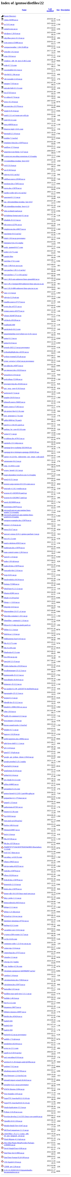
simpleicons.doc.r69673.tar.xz (15, 229)
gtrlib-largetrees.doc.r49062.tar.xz (16, 739)
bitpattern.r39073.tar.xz (12, 1007)
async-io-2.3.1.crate (11, 1048)
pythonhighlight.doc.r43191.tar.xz (16, 352)
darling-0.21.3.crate (11, 925)
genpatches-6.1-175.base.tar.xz (15, 798)
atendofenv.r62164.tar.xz (13, 1044)
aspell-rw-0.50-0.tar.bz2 (12, 1053)
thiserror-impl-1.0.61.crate (13, 129)
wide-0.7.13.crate (10, 65)
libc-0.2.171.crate (10, 643)
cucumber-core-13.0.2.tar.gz (14, 930)
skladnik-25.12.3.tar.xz (12, 220)
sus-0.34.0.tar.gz (10, 170)
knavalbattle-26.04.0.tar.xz (13, 680)
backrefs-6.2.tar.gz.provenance (15, 1035)
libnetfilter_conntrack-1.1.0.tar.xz (16, 620)
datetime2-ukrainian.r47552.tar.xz (16, 921)
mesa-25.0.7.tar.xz (10, 529)
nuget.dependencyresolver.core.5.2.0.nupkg (20, 475)
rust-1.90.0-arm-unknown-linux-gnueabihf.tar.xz (21, 279)
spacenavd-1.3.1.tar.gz (12, 197)
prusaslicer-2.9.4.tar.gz (12, 375)
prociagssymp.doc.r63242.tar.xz (15, 384)
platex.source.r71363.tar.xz (14, 407)
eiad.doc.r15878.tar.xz (12, 871)
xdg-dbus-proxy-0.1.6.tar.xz (14, 38)
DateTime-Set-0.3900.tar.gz (14, 1153)
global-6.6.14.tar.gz (11, 775)
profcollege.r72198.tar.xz (13, 379)
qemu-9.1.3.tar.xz (10, 338)
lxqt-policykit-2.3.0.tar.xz (13, 570)
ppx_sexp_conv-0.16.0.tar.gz (14, 388)
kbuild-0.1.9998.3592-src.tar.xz (15, 707)
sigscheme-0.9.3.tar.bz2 (12, 234)
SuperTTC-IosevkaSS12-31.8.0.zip (17, 1098)
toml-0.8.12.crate (10, 120)
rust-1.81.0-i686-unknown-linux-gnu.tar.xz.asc (21, 288)
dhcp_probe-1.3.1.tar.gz (12, 898)
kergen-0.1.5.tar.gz (11, 698)
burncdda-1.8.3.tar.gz (11, 989)
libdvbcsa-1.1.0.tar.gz (12, 634)
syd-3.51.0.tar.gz (10, 165)
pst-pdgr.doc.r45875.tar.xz (13, 366)
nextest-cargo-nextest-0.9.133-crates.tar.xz (19, 484)
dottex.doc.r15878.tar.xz (13, 889)
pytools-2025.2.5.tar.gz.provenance (17, 347)
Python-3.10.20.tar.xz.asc (13, 1112)
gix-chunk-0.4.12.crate (12, 780)
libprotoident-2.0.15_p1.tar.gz (15, 611)
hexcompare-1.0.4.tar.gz (13, 721)
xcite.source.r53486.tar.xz (13, 43)
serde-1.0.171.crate (11, 252)
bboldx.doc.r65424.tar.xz (13, 1016)
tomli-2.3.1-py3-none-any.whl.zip (16, 115)
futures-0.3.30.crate (11, 812)
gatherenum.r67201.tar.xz (13, 807)
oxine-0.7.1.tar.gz (10, 434)
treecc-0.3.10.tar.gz (11, 102)
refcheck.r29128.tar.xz (12, 320)
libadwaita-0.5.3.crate (12, 652)
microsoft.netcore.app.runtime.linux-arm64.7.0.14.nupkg (17, 511)
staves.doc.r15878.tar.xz (13, 188)
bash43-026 (8, 1021)
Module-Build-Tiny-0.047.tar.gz (15, 1126)
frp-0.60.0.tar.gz (10, 816)
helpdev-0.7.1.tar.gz (11, 730)
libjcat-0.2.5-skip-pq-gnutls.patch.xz (17, 625)
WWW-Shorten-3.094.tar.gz (14, 1089)
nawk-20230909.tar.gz (12, 502)
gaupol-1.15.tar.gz (10, 803)
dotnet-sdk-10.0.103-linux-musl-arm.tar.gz (19, 894)
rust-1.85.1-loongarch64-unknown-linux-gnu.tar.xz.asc (24, 284)
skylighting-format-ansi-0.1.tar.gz (16, 215)
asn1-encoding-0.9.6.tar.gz (13, 1057)
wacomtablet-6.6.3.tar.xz (13, 70)
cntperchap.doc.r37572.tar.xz (14, 953)
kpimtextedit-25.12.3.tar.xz (14, 675)
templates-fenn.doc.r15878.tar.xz (16, 143)
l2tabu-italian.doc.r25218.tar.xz (15, 666)
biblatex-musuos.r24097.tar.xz (15, 1012)
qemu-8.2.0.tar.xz (10, 343)
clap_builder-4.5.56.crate (13, 966)
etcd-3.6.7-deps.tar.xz (12, 853)
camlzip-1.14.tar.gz (11, 975)
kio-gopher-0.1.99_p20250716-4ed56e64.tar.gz (21, 689)
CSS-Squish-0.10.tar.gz (12, 1162)
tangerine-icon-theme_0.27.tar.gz (16, 152)
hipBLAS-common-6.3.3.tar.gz (15, 716)
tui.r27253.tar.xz (10, 93)
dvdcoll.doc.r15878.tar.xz (13, 880)
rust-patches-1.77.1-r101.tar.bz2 (15, 275)
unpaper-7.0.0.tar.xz (11, 84)
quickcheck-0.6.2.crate (12, 329)
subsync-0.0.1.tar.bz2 (11, 175)
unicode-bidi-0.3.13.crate (13, 88)
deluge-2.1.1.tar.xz (11, 907)
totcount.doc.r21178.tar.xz (13, 106)
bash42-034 (8, 1025)
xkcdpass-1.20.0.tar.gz (12, 33)
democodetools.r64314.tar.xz (14, 903)
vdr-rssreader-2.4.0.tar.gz (13, 79)
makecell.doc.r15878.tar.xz (14, 566)
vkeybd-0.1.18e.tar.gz (12, 74)
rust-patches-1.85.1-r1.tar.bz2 (14, 270)
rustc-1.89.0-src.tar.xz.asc (13, 266)
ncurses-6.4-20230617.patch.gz (15, 498)
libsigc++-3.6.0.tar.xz (12, 602)
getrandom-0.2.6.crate (12, 789)
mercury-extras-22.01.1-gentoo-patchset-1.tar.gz (21, 534)
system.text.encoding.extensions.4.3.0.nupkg (20, 156)
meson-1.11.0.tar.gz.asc (12, 525)
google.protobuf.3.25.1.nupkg (15, 762)
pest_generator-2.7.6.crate (13, 416)
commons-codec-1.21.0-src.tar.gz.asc (17, 944)
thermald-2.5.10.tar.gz (12, 134)
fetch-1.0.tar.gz (9, 834)
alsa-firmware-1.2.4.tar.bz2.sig (15, 1076)
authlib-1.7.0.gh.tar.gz (12, 1039)
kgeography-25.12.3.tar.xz (13, 693)
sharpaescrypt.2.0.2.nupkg (13, 243)
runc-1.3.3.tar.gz (10, 293)
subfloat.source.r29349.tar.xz (14, 179)
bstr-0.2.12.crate (10, 1003)
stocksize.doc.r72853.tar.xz (14, 184)
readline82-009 (9, 325)
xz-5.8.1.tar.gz (9, 24)
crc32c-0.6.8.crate (10, 939)
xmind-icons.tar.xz (11, 29)
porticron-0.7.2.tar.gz (11, 393)
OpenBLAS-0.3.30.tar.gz (13, 1121)
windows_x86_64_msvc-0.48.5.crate (17, 61)
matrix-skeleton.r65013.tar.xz (15, 543)
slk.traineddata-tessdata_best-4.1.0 (16, 206)
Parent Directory (10, 16)
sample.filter (8, 256)
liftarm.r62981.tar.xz (11, 593)
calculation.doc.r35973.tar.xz (14, 985)
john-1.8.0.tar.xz (10, 712)
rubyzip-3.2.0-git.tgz (11, 297)
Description (65, 10)
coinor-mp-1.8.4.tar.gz (12, 948)
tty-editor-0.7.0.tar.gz (11, 97)
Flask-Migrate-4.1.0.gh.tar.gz (14, 1139)
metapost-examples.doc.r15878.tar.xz (17, 520)
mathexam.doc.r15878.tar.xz (14, 548)
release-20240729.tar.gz (12, 316)
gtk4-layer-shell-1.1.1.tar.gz (14, 743)
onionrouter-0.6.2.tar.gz (12, 461)
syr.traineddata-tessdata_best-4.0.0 (16, 161)
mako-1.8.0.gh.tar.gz (11, 561)
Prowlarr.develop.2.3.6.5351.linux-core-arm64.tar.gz (23, 1117)
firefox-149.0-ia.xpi (11, 825)
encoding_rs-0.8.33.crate (13, 857)
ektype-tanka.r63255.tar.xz (13, 866)
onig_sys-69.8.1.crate (12, 466)
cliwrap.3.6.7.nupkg (11, 962)
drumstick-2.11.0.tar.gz (12, 884)
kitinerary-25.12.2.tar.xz (13, 684)
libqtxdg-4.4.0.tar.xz (11, 607)
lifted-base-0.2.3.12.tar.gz (13, 589)
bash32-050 (8, 1030)
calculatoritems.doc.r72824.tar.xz (16, 980)
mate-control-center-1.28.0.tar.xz (16, 552)
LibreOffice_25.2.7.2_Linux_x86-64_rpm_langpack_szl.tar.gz (16, 1135)
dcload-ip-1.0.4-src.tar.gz (13, 916)
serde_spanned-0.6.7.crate (13, 247)
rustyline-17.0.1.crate (11, 261)
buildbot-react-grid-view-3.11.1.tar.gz (17, 994)
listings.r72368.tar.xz (11, 584)
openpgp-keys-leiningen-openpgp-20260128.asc (21, 452)
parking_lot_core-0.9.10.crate (15, 429)
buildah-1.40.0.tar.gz (11, 998)
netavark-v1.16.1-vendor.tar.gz (15, 489)
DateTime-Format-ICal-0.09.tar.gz (16, 1157)
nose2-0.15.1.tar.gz (11, 479)
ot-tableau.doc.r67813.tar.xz (14, 438)
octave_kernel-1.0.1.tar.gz (13, 470)
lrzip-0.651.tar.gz (10, 575)
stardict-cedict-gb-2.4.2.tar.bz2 (15, 193)
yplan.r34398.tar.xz (11, 20)
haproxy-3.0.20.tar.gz (12, 734)
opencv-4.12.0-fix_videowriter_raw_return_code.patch (24, 457)
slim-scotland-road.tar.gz (13, 211)
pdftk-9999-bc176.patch (13, 420)
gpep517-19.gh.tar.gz (11, 752)
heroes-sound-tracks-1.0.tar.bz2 (15, 725)
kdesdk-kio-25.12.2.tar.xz (13, 702)
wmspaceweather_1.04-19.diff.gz (16, 47)
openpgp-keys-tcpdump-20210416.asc (18, 448)
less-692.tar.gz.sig (10, 657)
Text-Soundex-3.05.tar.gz (13, 1094)
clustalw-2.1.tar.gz (10, 957)
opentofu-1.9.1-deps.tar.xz (13, 443)
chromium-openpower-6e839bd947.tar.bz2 (19, 971)
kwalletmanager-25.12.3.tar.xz (15, 671)
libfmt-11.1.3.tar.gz (11, 630)
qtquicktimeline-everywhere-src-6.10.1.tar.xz (20, 334)
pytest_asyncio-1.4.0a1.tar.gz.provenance (19, 361)
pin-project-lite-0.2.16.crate (14, 411)
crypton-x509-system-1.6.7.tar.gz (16, 934)
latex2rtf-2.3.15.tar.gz (12, 661)
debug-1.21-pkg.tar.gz (12, 912)
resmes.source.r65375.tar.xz (14, 311)
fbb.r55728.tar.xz (10, 839)
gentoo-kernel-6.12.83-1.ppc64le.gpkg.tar (19, 793)
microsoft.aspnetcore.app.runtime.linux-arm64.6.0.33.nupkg (18, 516)
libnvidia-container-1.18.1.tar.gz (15, 616)
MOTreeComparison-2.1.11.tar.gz (16, 1130)
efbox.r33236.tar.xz (11, 875)
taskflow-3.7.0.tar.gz (11, 147)
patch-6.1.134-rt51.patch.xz (14, 425)
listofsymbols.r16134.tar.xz (14, 580)
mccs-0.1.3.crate (10, 539)
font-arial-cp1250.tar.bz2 (13, 821)
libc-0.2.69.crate (10, 648)
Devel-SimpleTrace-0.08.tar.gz (15, 1148)
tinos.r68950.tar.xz (11, 124)
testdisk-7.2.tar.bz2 (11, 138)
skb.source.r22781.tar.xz (13, 225)
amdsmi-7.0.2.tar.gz (11, 1066)
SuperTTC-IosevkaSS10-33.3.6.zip (17, 1103)
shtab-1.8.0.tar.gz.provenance (14, 238)
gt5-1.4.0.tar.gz (9, 748)
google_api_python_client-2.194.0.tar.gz (19, 757)
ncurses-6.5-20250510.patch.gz (15, 493)
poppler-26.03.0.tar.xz (12, 398)
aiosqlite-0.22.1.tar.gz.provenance (16, 1085)
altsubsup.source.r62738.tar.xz (15, 1071)
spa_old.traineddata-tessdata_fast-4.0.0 (18, 202)
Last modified (50, 10)
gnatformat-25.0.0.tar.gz (13, 771)
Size (58, 10)
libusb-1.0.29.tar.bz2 (11, 598)
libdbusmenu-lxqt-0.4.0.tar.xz (15, 639)
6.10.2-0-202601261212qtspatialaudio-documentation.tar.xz (18, 1171)
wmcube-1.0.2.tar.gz (11, 52)
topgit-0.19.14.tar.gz (11, 111)
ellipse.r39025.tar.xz (11, 862)
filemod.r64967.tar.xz (12, 830)
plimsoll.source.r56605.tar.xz (14, 402)
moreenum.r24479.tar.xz (13, 507)
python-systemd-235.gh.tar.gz (15, 357)
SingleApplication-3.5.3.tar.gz (15, 1107)
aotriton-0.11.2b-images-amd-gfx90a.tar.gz (19, 1062)
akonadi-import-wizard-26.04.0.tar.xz (17, 1080)
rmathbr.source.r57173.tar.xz (14, 302)
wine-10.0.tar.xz (10, 56)
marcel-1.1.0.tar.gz (11, 557)
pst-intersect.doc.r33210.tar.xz (15, 370)
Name (24, 10)
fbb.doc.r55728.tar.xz (12, 843)
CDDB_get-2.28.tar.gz (12, 1167)
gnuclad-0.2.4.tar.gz (11, 766)
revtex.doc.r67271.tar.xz (13, 307)
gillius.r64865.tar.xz (11, 784)
